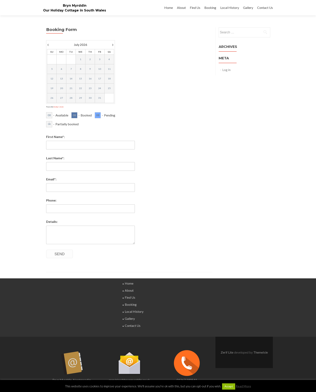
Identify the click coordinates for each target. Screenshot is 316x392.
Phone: (51, 200)
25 (109, 88)
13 (61, 78)
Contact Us (265, 7)
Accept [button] (229, 386)
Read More (243, 386)
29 (80, 97)
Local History (229, 7)
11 (109, 68)
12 (51, 78)
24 (99, 88)
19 (51, 88)
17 (99, 78)
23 (90, 88)
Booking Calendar (59, 107)
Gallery (248, 7)
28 (71, 97)
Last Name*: (55, 158)
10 (99, 68)
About (181, 7)
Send (60, 254)
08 (49, 115)
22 (80, 88)
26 (51, 97)
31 (99, 97)
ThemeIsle (260, 352)
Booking (210, 7)
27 (61, 97)
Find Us (195, 7)
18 (109, 78)
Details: (52, 221)
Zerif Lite (227, 352)
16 (90, 78)
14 (71, 78)
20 (61, 88)
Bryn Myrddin (74, 5)
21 (71, 88)
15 (80, 78)
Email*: (51, 179)
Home (168, 7)
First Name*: (55, 137)
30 (90, 97)
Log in (226, 70)
